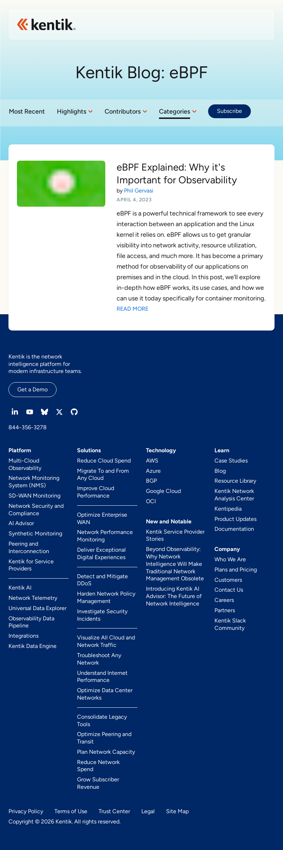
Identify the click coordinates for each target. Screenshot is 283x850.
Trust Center (114, 811)
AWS (152, 460)
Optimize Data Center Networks (104, 694)
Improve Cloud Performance (95, 492)
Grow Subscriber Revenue (98, 783)
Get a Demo (32, 389)
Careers (224, 600)
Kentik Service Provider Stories (175, 535)
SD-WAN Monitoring (34, 495)
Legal (148, 811)
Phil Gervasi (138, 190)
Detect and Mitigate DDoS (102, 580)
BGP (151, 480)
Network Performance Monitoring (105, 536)
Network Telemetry (32, 598)
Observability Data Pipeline (31, 622)
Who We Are (230, 559)
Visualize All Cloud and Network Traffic (106, 641)
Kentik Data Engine (32, 646)
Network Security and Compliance (36, 509)
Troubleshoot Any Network (99, 659)
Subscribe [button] (229, 111)
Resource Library (235, 480)
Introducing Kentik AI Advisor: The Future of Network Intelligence (174, 596)
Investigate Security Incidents (102, 615)
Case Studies (231, 460)
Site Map (177, 811)
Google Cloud (163, 491)
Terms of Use (70, 811)
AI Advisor (21, 523)
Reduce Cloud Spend (104, 460)
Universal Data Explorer (37, 608)
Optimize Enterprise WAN (102, 518)
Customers (228, 579)
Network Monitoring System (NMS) (33, 482)
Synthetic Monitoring (35, 533)
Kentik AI (19, 587)
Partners (224, 610)
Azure (153, 470)
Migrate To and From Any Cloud (103, 474)
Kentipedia (228, 508)
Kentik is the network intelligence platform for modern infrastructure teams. (45, 364)
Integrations (23, 635)
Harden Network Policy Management (106, 597)
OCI (151, 501)
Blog (220, 470)
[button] (75, 111)
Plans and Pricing (235, 569)
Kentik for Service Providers (31, 565)
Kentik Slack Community (230, 624)
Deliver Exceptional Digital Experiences (101, 553)
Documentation (234, 528)
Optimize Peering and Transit (104, 738)
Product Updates (235, 519)
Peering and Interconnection (28, 547)
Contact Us (228, 589)
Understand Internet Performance (102, 677)
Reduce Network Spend (98, 766)
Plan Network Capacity (106, 751)
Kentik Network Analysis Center (234, 495)
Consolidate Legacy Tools (102, 720)
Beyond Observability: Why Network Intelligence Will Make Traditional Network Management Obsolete (175, 564)
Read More (132, 308)
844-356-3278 (27, 427)
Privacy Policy (25, 811)
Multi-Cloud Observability (24, 464)
